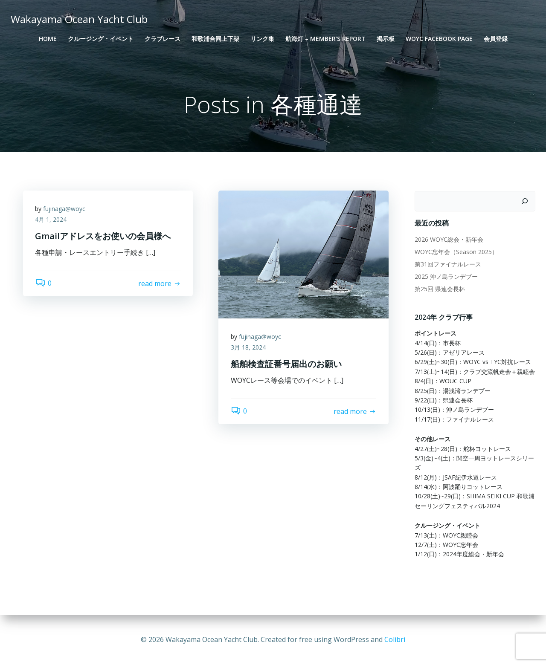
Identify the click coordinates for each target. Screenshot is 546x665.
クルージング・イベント (101, 39)
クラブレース (162, 39)
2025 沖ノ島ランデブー (445, 276)
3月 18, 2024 (248, 348)
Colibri (394, 639)
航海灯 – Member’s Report (325, 39)
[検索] (525, 201)
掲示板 (386, 39)
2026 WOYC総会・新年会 (448, 239)
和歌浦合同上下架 (215, 39)
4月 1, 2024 (51, 221)
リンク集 (262, 39)
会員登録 (496, 39)
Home (48, 39)
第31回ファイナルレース (447, 264)
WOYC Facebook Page (439, 39)
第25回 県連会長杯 (439, 289)
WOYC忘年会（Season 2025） (455, 252)
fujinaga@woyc (65, 209)
